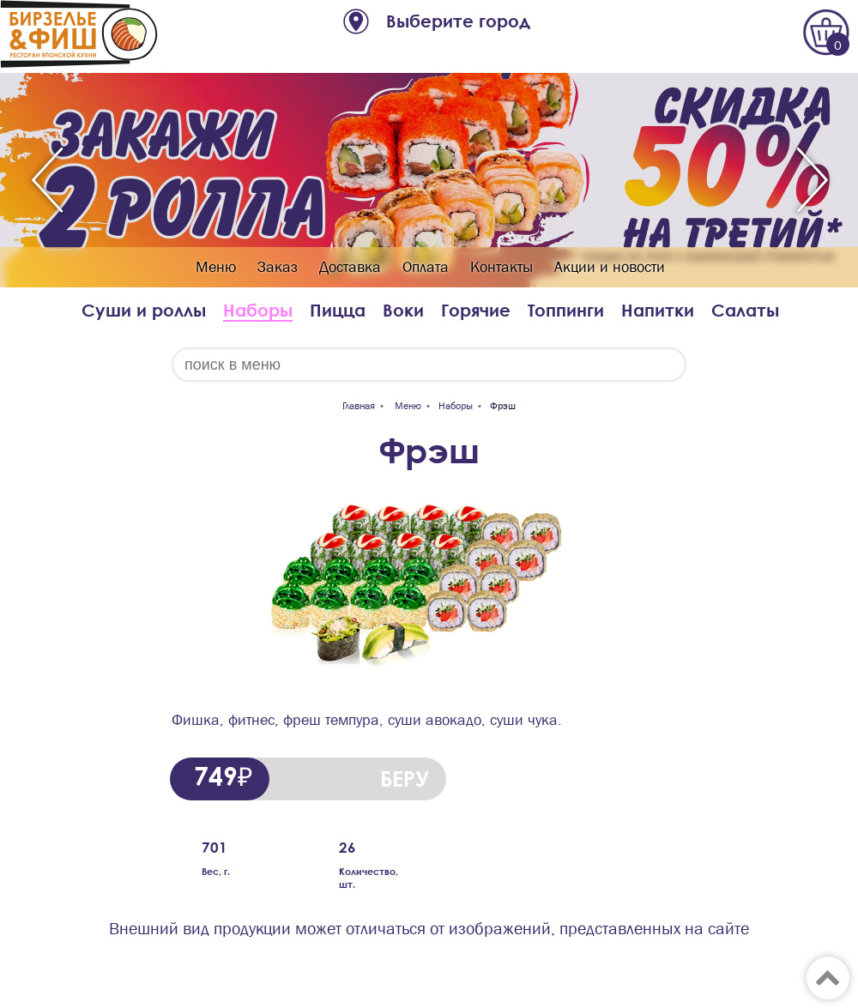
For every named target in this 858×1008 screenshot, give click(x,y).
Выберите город (458, 21)
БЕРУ (404, 778)
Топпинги (566, 310)
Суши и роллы (144, 310)
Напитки (657, 310)
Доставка (350, 267)
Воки (403, 310)
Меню (216, 267)
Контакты (501, 267)
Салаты (745, 310)
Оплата (425, 267)
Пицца (338, 310)
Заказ (277, 267)
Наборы (258, 310)
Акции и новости (609, 267)
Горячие (476, 310)
